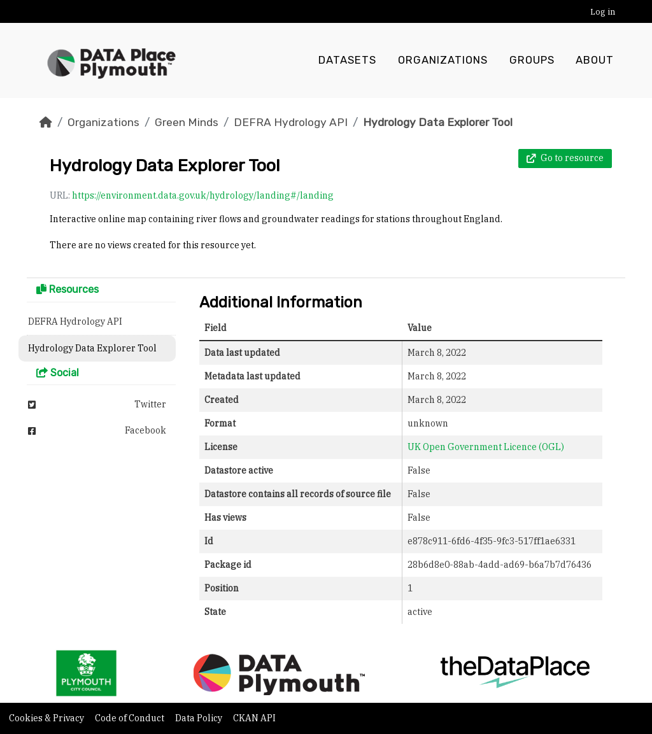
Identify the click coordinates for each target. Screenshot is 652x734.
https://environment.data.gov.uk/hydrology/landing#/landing (203, 195)
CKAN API (254, 718)
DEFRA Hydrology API (291, 122)
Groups (532, 60)
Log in (602, 11)
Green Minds (186, 122)
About (595, 60)
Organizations (443, 60)
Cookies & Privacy (47, 718)
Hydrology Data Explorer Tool (438, 122)
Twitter (97, 404)
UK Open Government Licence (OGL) (486, 447)
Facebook (97, 430)
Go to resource (565, 158)
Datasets (347, 60)
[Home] (45, 122)
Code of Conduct (130, 718)
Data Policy (199, 718)
